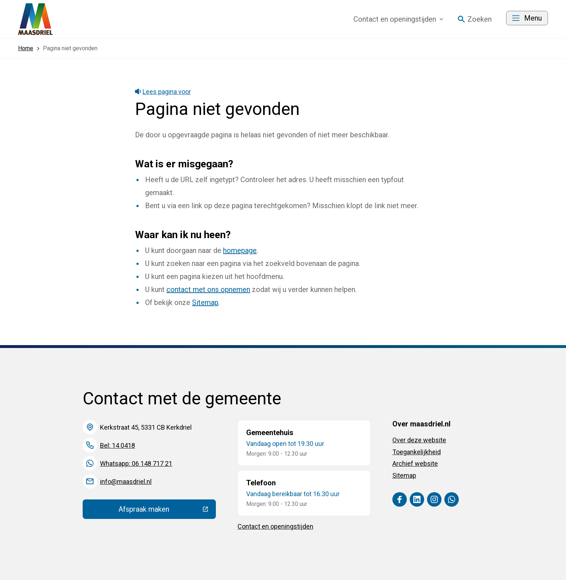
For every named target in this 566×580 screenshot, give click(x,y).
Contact (398, 19)
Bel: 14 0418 (117, 445)
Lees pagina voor (163, 91)
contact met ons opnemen (208, 289)
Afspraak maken (167, 511)
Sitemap (205, 302)
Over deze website (419, 440)
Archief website (415, 463)
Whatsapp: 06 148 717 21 (136, 463)
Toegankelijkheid (416, 452)
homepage (240, 250)
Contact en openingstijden (275, 526)
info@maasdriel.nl (126, 481)
